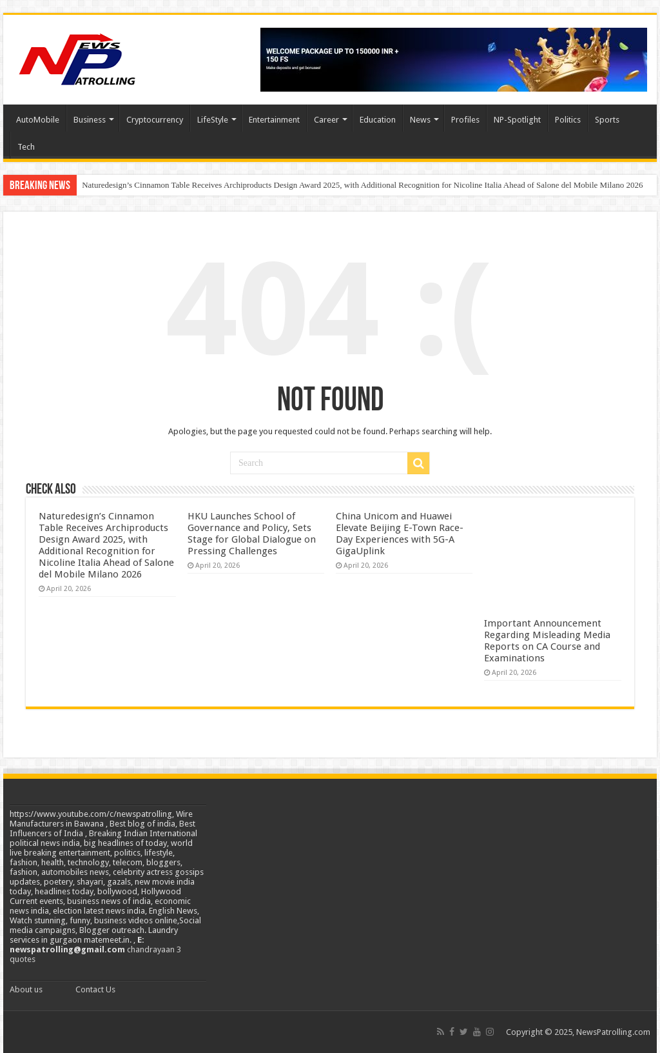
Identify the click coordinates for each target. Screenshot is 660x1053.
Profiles (465, 120)
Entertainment (274, 120)
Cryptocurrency (154, 120)
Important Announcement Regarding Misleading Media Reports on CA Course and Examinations (547, 640)
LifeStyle (212, 120)
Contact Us (95, 989)
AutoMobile (37, 120)
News (420, 120)
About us (26, 989)
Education (378, 120)
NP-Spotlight (517, 120)
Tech (26, 147)
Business (89, 120)
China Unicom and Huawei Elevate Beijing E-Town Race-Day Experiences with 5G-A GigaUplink (399, 533)
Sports (607, 120)
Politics (568, 120)
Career (326, 120)
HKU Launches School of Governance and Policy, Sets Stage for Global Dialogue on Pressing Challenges (252, 533)
